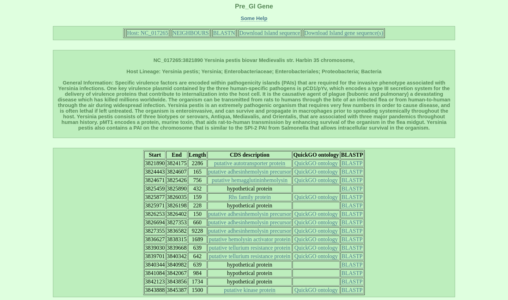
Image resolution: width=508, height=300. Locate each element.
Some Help (254, 18)
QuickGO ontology (316, 163)
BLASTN (224, 33)
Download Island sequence (269, 33)
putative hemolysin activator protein (250, 239)
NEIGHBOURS (191, 33)
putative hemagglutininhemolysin (250, 180)
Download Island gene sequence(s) (343, 33)
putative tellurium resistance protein (249, 248)
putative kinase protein (250, 290)
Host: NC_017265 (147, 33)
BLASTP (352, 163)
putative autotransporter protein (249, 163)
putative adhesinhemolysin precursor (249, 172)
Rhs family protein (250, 197)
